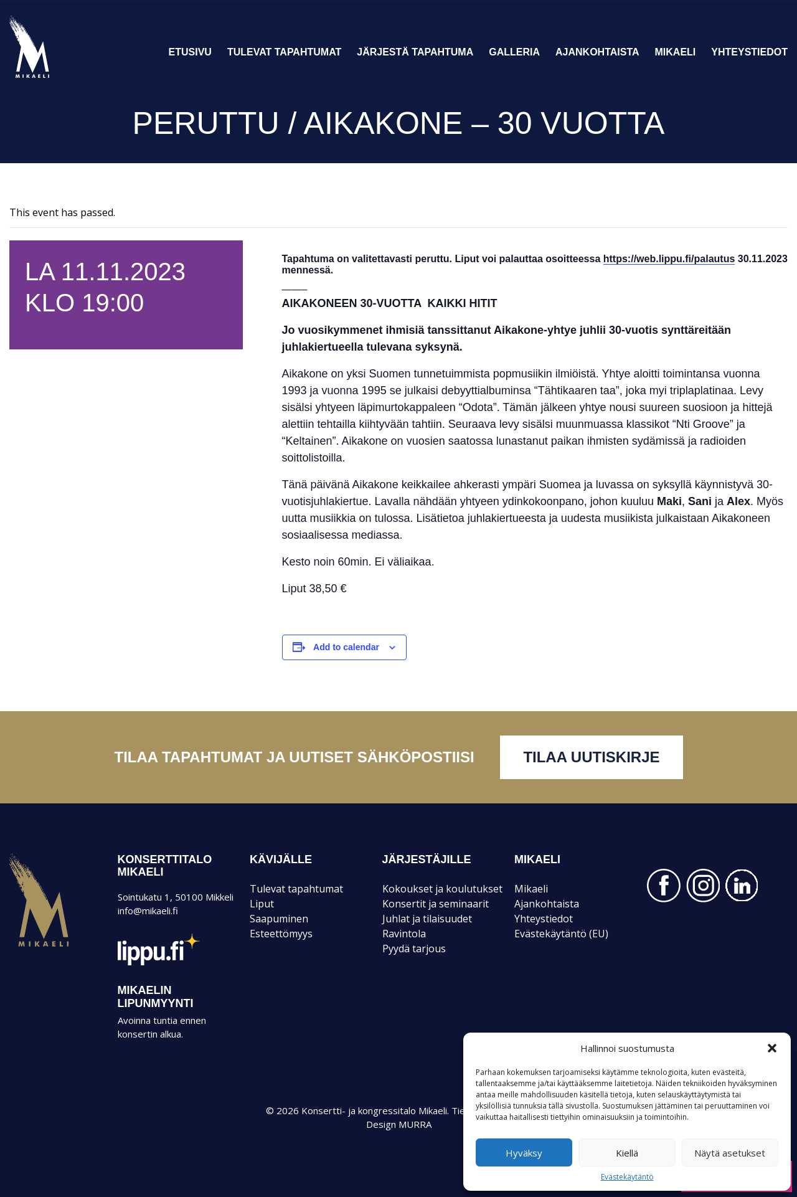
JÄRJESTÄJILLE (426, 859)
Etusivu (190, 52)
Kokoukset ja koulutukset (442, 889)
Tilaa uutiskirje (591, 757)
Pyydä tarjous (414, 948)
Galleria (514, 52)
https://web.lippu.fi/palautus (669, 258)
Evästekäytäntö (627, 1177)
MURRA (415, 1124)
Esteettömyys (281, 933)
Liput (262, 904)
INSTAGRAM (703, 885)
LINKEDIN (742, 885)
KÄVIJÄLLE (281, 859)
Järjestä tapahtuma (415, 52)
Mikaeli (675, 52)
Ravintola (404, 933)
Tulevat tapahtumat (284, 52)
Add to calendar (346, 647)
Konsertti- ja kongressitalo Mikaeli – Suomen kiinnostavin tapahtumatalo (50, 77)
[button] (772, 1048)
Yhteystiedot (749, 52)
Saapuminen (279, 918)
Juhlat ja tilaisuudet (427, 918)
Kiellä (627, 1153)
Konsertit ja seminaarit (435, 904)
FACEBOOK (664, 885)
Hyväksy (524, 1153)
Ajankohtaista (597, 52)
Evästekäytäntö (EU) (561, 933)
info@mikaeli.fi (148, 910)
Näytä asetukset (729, 1153)
